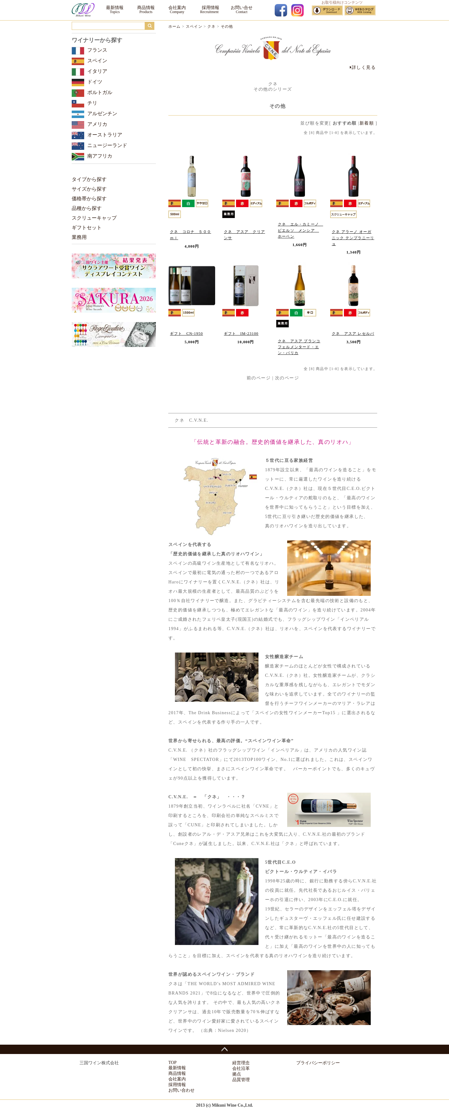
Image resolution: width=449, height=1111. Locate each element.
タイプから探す (89, 179)
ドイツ (94, 81)
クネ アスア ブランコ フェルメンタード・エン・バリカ (299, 347)
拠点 (236, 1074)
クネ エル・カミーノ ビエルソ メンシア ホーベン (300, 230)
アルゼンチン (102, 113)
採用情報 (209, 7)
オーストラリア (104, 134)
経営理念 (241, 1063)
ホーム (174, 26)
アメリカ (97, 124)
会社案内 (177, 7)
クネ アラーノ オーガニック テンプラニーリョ (353, 238)
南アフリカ (99, 156)
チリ (92, 103)
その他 (227, 26)
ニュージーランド (107, 145)
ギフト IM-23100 (241, 333)
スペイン (194, 26)
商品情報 (146, 7)
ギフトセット (87, 227)
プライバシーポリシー (318, 1063)
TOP (172, 1062)
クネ (211, 26)
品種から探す (87, 208)
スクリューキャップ (94, 218)
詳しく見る (363, 67)
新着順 (367, 123)
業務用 (79, 237)
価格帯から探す (89, 198)
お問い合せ (242, 7)
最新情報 (114, 7)
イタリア (97, 71)
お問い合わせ (181, 1090)
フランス (97, 50)
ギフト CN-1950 (186, 333)
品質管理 (241, 1079)
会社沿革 (241, 1068)
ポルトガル (99, 92)
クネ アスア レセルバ (353, 333)
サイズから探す (89, 189)
